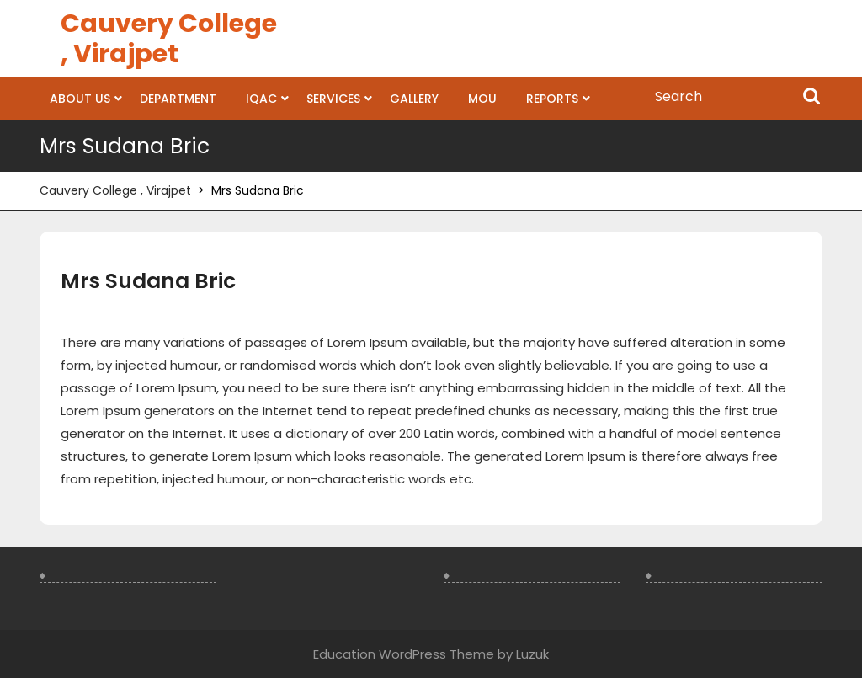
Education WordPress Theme (403, 654)
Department (178, 98)
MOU (482, 98)
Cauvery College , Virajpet (169, 39)
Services (333, 98)
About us (80, 98)
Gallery (414, 98)
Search (811, 98)
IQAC (261, 98)
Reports (552, 98)
